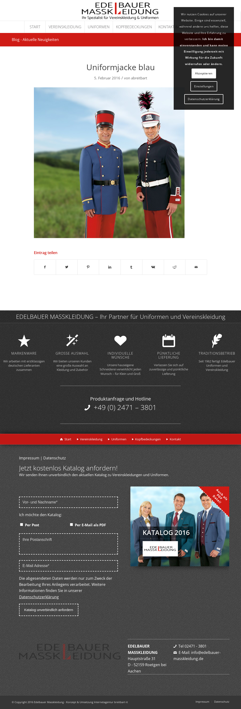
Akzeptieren (204, 73)
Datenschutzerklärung (39, 597)
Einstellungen (204, 86)
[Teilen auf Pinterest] (88, 267)
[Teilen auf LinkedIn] (109, 267)
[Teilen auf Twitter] (66, 267)
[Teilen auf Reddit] (174, 267)
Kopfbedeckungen (148, 439)
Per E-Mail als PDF (90, 525)
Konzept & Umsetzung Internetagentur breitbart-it (97, 702)
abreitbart (139, 78)
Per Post (32, 525)
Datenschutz (54, 458)
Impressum (29, 458)
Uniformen (118, 439)
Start (67, 439)
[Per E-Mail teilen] (196, 267)
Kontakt (175, 439)
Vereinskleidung (91, 439)
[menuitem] (34, 27)
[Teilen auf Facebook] (45, 267)
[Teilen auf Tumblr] (131, 267)
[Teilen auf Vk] (153, 267)
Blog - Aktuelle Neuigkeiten (35, 39)
